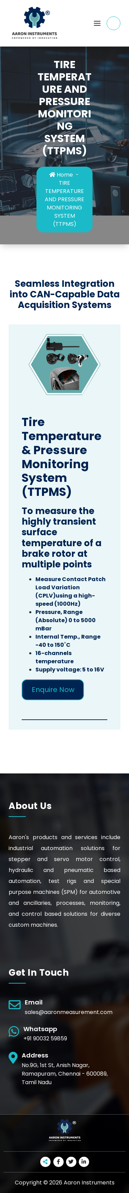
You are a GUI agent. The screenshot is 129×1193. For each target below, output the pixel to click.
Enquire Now (53, 689)
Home (61, 175)
